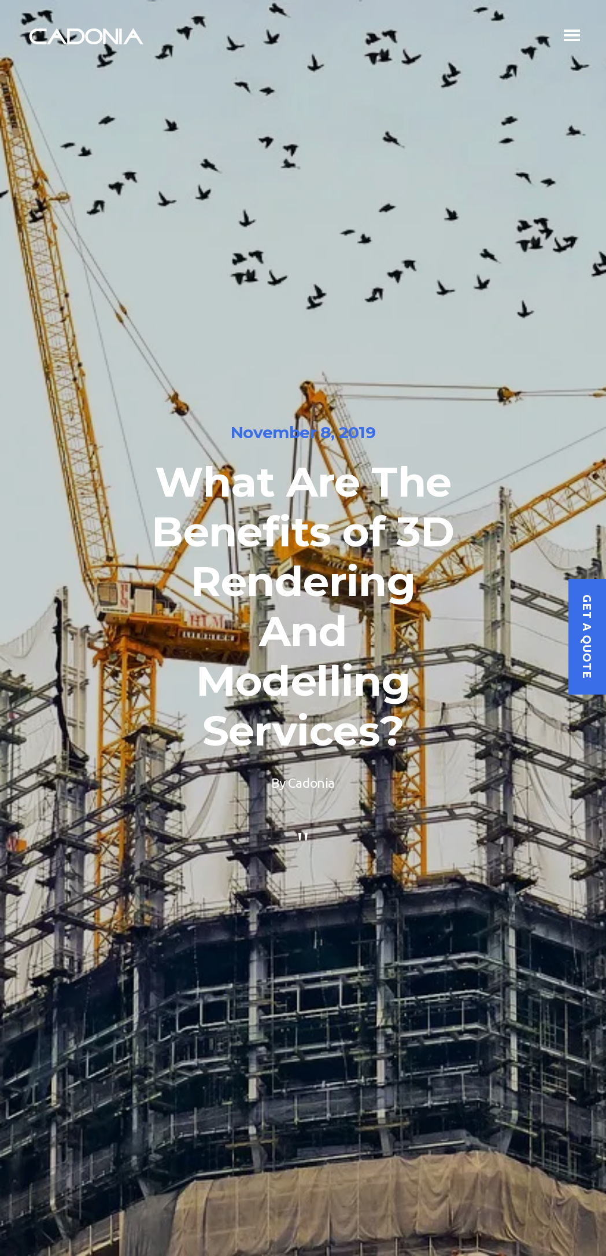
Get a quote (587, 636)
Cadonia (311, 783)
